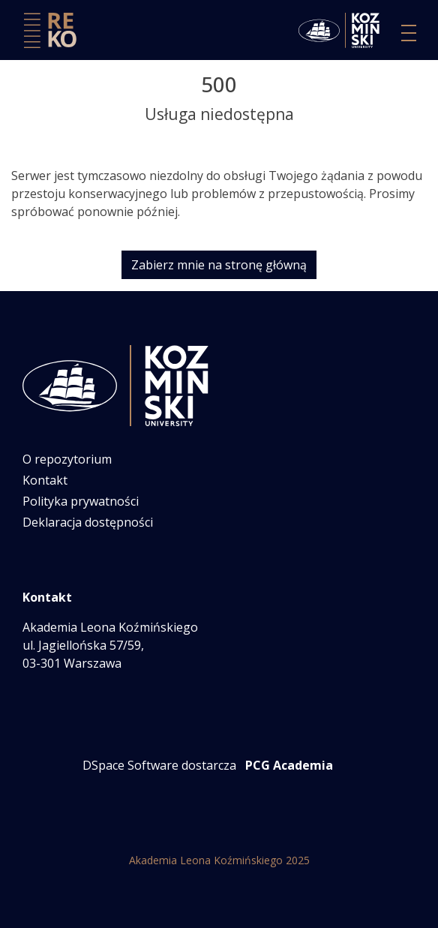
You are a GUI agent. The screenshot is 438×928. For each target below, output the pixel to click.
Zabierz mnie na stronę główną (219, 265)
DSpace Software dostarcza (159, 765)
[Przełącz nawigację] (409, 33)
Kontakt (45, 480)
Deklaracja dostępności (87, 522)
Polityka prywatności (80, 501)
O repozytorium (67, 459)
